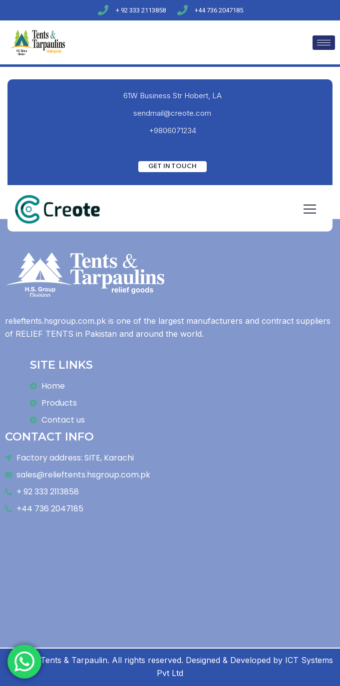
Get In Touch (172, 166)
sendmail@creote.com (172, 113)
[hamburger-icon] (324, 42)
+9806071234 (172, 130)
